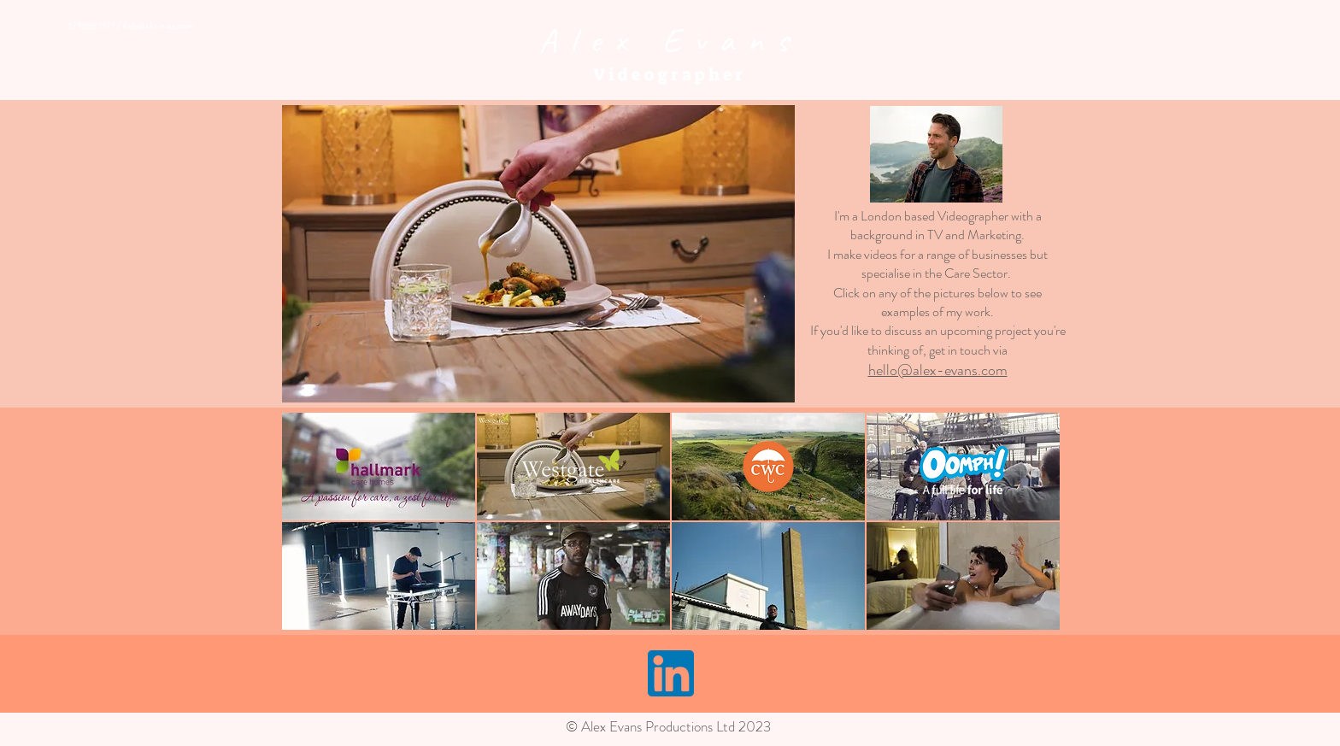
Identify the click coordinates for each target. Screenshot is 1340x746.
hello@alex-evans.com (157, 25)
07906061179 (90, 25)
